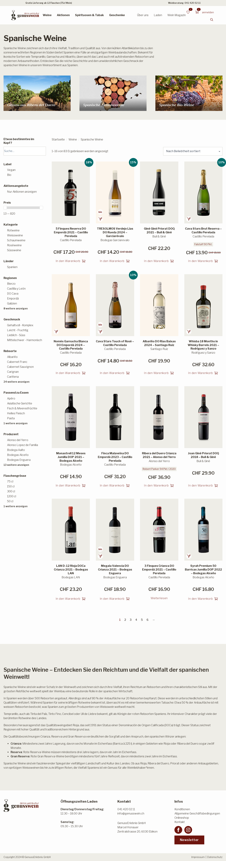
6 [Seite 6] (147, 619)
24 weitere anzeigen (16, 381)
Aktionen (63, 15)
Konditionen (182, 809)
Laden (158, 15)
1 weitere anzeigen (16, 423)
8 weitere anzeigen (16, 308)
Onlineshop (181, 817)
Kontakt (179, 822)
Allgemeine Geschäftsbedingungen (197, 813)
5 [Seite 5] (142, 619)
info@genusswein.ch (130, 813)
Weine (47, 15)
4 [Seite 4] (136, 619)
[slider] (5, 207)
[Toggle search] (212, 20)
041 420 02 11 (193, 3)
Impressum (198, 857)
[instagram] (188, 830)
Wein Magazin (176, 15)
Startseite (58, 139)
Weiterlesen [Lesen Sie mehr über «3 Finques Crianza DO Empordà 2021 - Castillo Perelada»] (159, 598)
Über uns (142, 15)
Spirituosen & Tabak (89, 15)
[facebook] (178, 830)
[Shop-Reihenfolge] (192, 151)
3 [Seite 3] (131, 619)
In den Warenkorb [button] (68, 261)
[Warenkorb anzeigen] (197, 12)
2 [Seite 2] (125, 619)
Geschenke (117, 15)
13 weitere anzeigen (16, 464)
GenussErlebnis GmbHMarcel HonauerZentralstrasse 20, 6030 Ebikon (137, 827)
